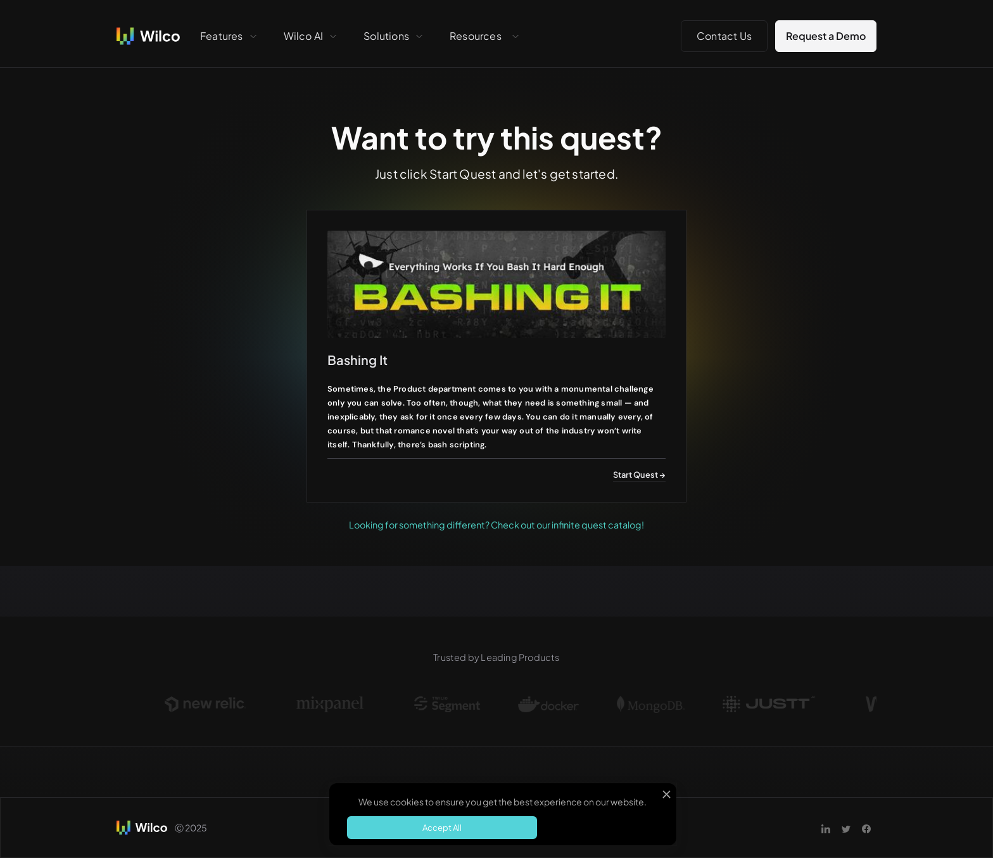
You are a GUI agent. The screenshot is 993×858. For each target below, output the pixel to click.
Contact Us (724, 35)
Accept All (442, 828)
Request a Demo (826, 35)
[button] (229, 36)
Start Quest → (639, 475)
